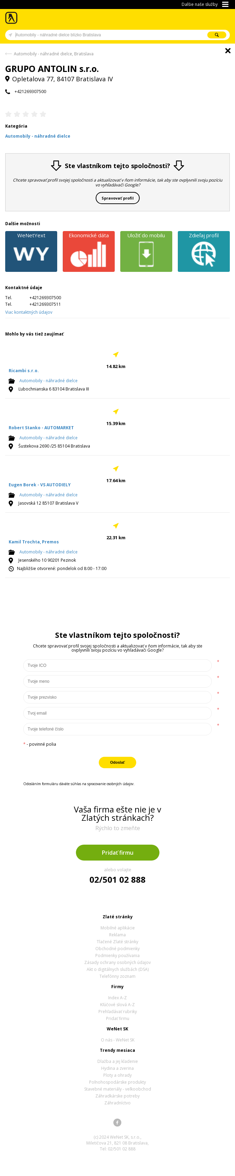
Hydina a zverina (117, 1068)
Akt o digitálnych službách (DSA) (118, 969)
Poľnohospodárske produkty (117, 1082)
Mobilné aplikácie (118, 928)
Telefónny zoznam (117, 976)
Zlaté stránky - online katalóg (11, 18)
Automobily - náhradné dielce (48, 381)
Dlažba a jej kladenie (117, 1061)
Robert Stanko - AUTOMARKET (41, 428)
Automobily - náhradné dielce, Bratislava (54, 54)
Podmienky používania (117, 955)
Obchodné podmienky (117, 949)
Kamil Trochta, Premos (34, 542)
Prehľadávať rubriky (117, 1011)
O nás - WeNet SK (117, 1040)
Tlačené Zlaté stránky (117, 942)
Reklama (117, 935)
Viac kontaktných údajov (28, 312)
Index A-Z (117, 998)
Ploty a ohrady (117, 1075)
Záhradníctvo (117, 1103)
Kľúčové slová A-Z (117, 1005)
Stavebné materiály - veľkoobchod (117, 1089)
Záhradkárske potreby (117, 1096)
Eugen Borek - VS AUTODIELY (40, 485)
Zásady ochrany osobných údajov (117, 962)
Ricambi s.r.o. (24, 371)
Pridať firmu (117, 852)
